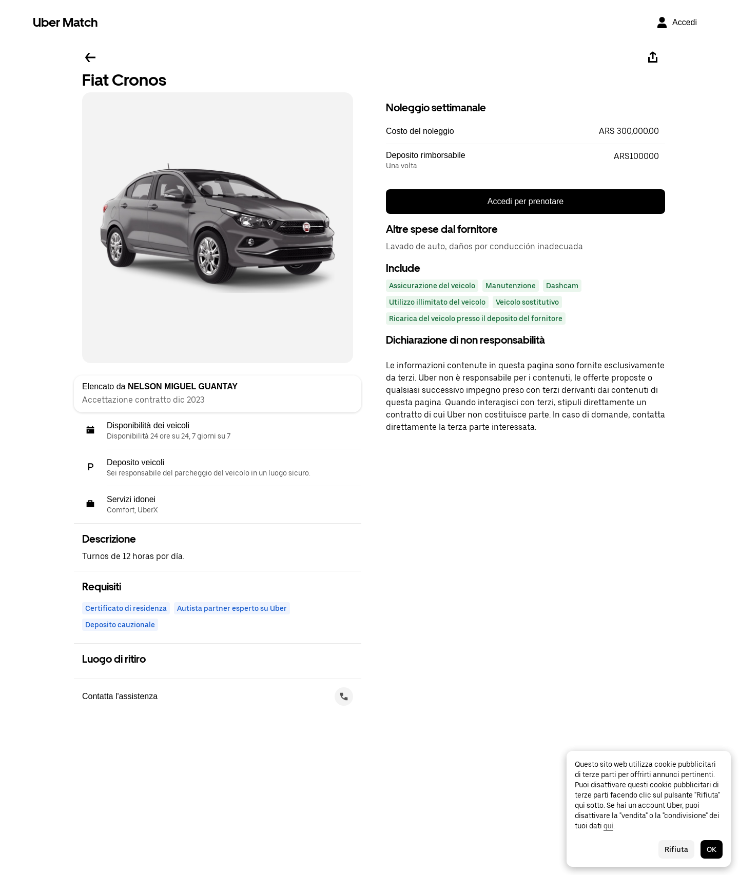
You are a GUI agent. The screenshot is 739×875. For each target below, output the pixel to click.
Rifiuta (676, 849)
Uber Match (65, 22)
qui (608, 826)
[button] (525, 131)
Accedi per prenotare (526, 201)
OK (711, 849)
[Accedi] (676, 22)
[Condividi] (652, 57)
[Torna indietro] (90, 57)
